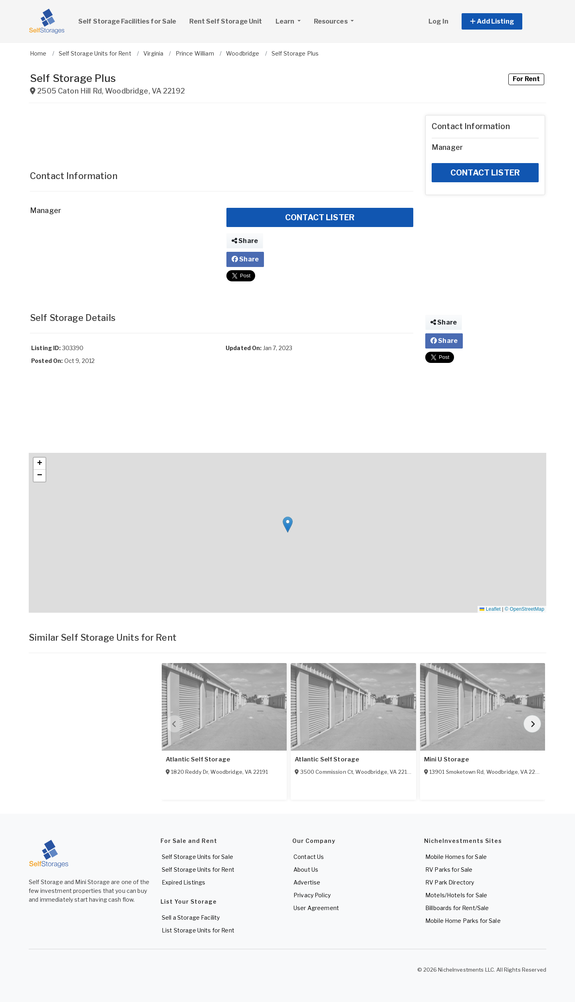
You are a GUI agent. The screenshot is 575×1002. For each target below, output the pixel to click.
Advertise (306, 882)
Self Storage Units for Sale (197, 856)
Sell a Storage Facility (191, 917)
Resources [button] (331, 21)
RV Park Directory (449, 882)
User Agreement (316, 907)
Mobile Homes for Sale (456, 856)
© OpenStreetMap (524, 609)
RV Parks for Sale (448, 869)
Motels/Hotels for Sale (456, 895)
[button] (501, 21)
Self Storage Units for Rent (198, 869)
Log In (438, 21)
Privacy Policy (312, 895)
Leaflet (490, 609)
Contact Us (308, 856)
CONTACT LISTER (320, 217)
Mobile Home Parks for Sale (463, 920)
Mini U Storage (446, 759)
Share (245, 241)
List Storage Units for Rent (198, 930)
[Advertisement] (221, 133)
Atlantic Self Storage (198, 759)
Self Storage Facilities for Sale (127, 21)
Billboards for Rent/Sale (457, 907)
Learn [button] (291, 20)
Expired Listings (183, 882)
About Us (305, 869)
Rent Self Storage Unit (225, 21)
